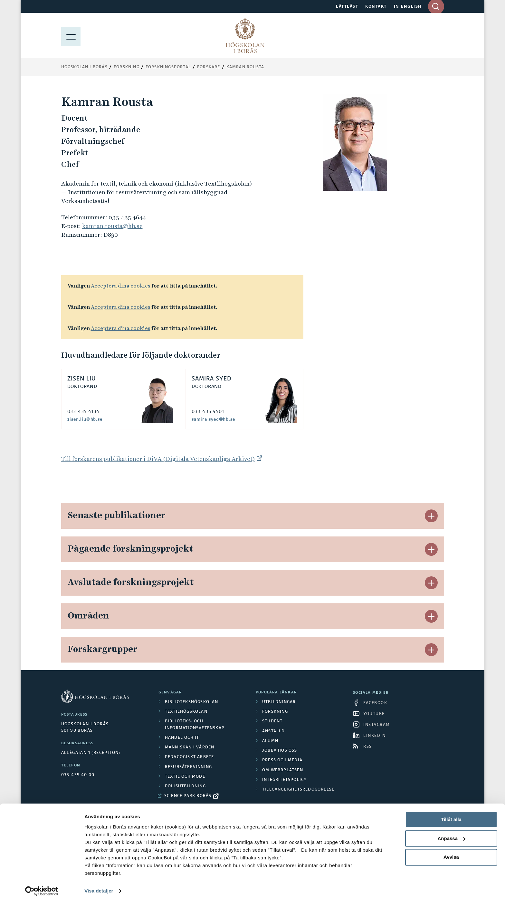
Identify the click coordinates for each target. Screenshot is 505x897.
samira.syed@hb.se (213, 419)
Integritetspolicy (284, 780)
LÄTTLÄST (347, 7)
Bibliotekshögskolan (191, 702)
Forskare (208, 67)
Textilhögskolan (186, 711)
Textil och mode (185, 776)
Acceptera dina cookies (120, 286)
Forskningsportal (168, 67)
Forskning (126, 67)
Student (272, 721)
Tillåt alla (451, 813)
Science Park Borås (188, 796)
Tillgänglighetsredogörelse (298, 789)
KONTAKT (376, 7)
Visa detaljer (98, 884)
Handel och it (182, 738)
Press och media (282, 760)
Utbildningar (279, 702)
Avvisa (451, 850)
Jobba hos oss (279, 750)
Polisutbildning (185, 786)
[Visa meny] (71, 35)
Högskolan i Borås (84, 67)
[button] (431, 515)
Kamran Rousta (245, 67)
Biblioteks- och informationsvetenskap (194, 724)
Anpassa (451, 832)
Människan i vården (189, 747)
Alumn (270, 741)
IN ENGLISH (408, 7)
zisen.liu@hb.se (84, 419)
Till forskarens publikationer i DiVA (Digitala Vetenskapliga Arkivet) (158, 458)
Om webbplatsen (282, 770)
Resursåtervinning (188, 767)
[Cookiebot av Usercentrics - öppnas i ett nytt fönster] (42, 884)
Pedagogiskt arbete (189, 757)
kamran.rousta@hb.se (112, 226)
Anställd (273, 731)
